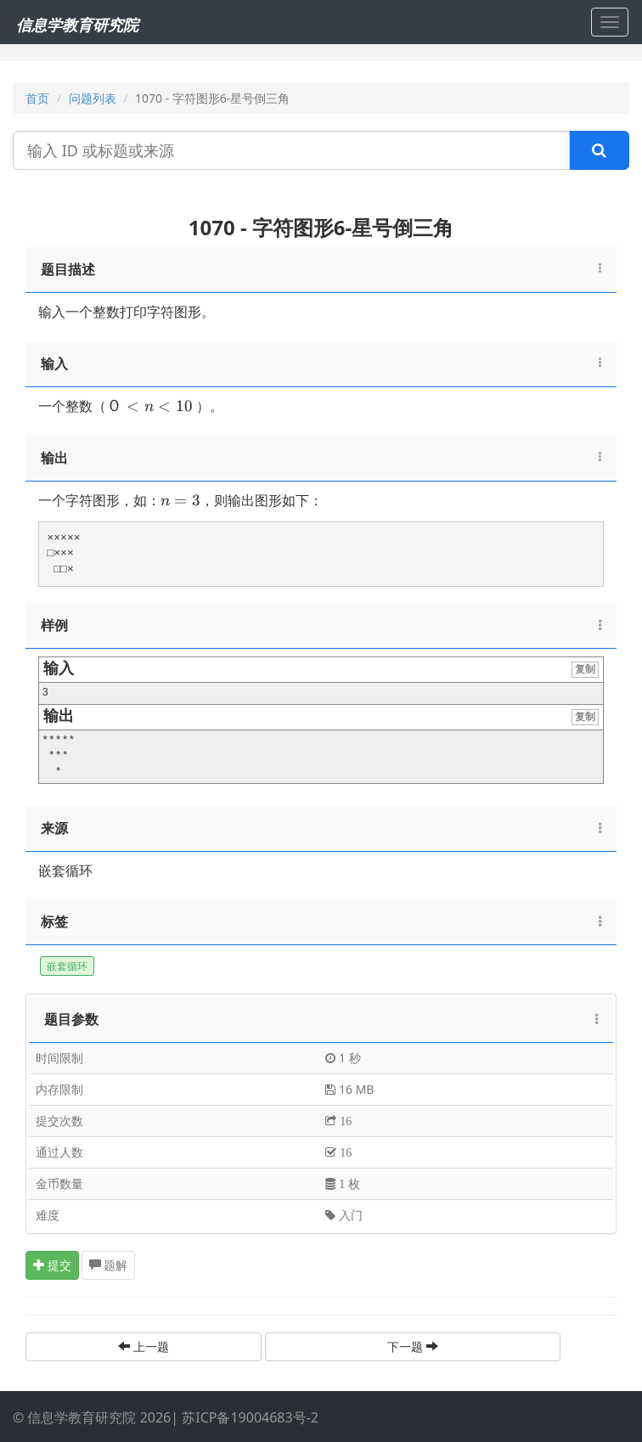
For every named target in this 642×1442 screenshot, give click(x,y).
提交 (52, 1265)
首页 (37, 98)
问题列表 (92, 98)
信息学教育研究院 (77, 24)
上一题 (143, 1346)
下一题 (412, 1346)
